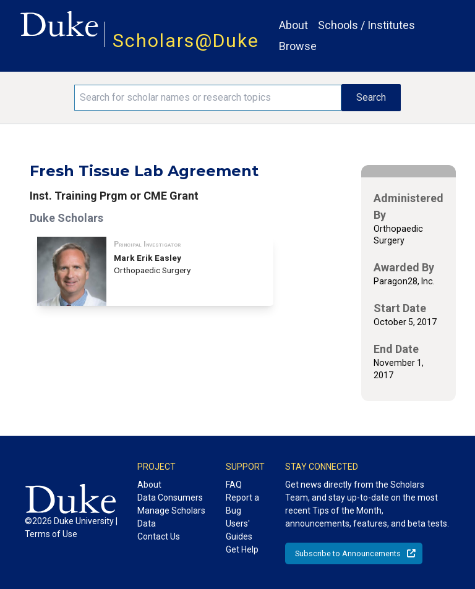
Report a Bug (242, 504)
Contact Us (158, 536)
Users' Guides (239, 530)
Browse (298, 46)
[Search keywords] (207, 98)
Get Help (242, 549)
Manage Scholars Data (171, 517)
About (293, 25)
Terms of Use (51, 534)
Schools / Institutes (366, 25)
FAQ (234, 484)
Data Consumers (170, 497)
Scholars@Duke (186, 40)
